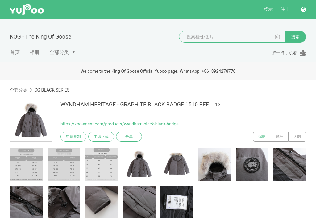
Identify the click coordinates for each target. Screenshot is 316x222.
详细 (279, 136)
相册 (35, 52)
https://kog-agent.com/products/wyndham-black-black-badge (119, 123)
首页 (15, 52)
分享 (129, 136)
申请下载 (101, 136)
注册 (285, 9)
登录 (268, 9)
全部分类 (59, 52)
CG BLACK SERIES (51, 90)
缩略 (262, 136)
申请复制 (73, 136)
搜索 (295, 36)
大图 (297, 136)
